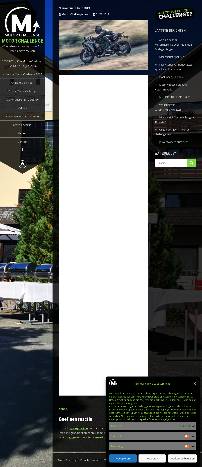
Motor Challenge (22, 41)
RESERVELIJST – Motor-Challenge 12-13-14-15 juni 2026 (22, 63)
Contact (22, 141)
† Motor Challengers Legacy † (22, 99)
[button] (195, 383)
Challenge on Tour (22, 82)
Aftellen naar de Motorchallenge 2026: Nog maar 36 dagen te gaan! (174, 44)
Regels (22, 133)
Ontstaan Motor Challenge (22, 116)
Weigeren (152, 458)
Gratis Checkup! (22, 125)
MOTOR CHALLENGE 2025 (175, 97)
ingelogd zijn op (79, 428)
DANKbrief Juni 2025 (171, 77)
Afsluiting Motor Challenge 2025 (22, 74)
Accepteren (123, 458)
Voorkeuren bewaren (182, 458)
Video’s (22, 108)
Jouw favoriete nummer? (173, 142)
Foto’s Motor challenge (22, 91)
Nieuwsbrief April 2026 (172, 57)
